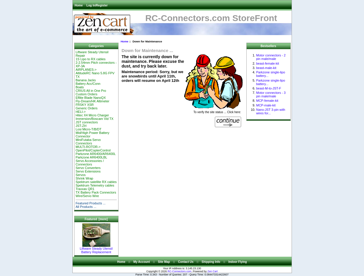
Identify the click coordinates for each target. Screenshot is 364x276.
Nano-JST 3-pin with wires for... (270, 111)
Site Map (164, 261)
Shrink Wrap (84, 178)
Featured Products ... (91, 203)
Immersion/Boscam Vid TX (95, 118)
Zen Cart (213, 271)
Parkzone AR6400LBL (91, 157)
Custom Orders (86, 94)
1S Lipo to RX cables (91, 59)
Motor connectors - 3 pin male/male (270, 94)
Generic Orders (86, 108)
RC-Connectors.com (179, 271)
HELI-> (81, 111)
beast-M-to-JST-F (268, 88)
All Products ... (86, 206)
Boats (80, 87)
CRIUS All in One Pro (91, 90)
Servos (81, 175)
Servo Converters (88, 168)
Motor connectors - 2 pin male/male (270, 57)
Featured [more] (96, 219)
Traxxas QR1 (85, 189)
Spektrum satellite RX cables (96, 182)
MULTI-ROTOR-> (88, 147)
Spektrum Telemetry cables (95, 185)
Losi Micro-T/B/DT (89, 129)
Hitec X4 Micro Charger (92, 115)
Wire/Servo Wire (87, 196)
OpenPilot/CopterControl (93, 150)
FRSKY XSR (85, 104)
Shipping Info (211, 261)
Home (79, 5)
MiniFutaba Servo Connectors (88, 141)
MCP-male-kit (266, 105)
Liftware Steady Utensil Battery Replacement (96, 249)
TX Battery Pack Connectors (96, 192)
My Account (141, 261)
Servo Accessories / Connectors (90, 162)
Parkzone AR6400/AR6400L (96, 154)
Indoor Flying (237, 261)
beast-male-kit (266, 68)
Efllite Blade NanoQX (91, 97)
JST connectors (87, 122)
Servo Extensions (88, 171)
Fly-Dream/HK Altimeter (92, 101)
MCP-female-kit (267, 100)
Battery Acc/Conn (88, 83)
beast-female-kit (267, 63)
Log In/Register (97, 5)
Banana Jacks (86, 80)
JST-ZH (81, 125)
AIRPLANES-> (86, 69)
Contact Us (186, 261)
